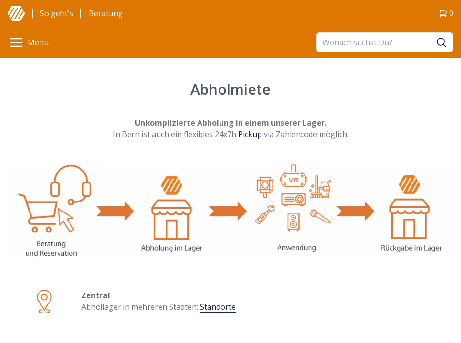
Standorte (218, 307)
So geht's (56, 13)
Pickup (250, 134)
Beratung (106, 13)
